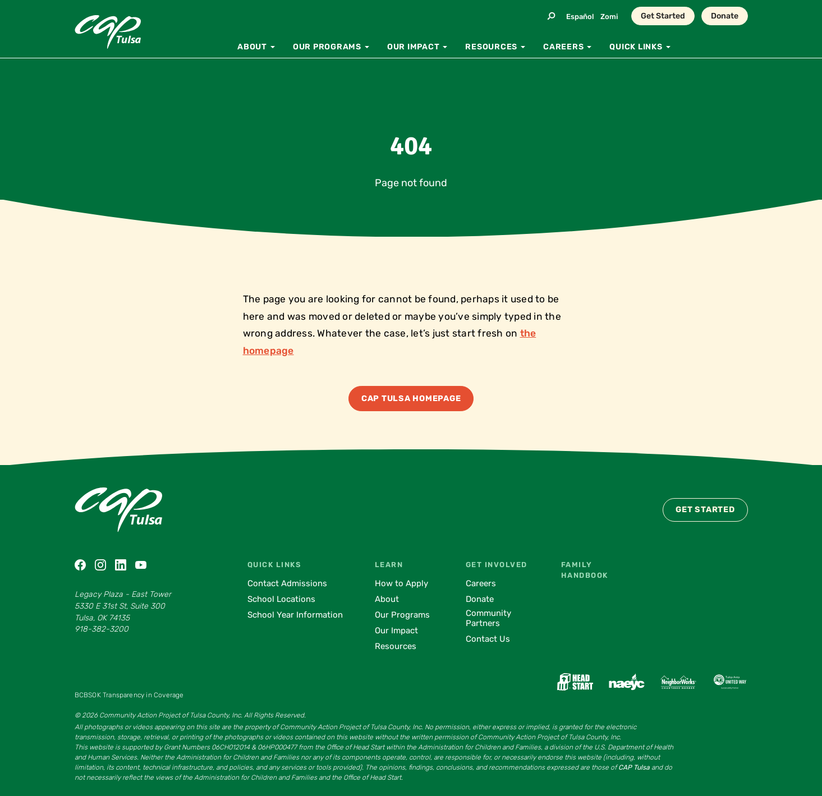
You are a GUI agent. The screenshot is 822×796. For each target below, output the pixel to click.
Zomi (609, 16)
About (387, 599)
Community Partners (488, 618)
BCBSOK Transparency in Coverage (129, 695)
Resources (395, 646)
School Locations (281, 599)
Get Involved (496, 564)
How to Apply (401, 583)
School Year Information (295, 615)
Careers (481, 583)
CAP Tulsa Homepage (411, 398)
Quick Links (274, 564)
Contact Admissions (287, 583)
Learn (389, 564)
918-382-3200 (101, 629)
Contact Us (488, 639)
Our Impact (396, 630)
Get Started (663, 16)
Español (580, 16)
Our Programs (402, 615)
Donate (724, 16)
